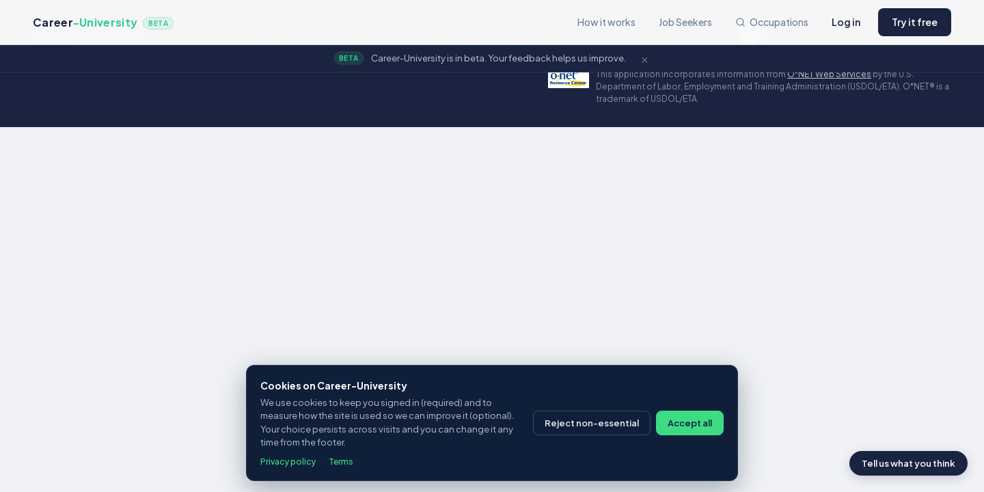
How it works (606, 22)
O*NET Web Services (829, 74)
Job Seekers (685, 22)
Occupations (771, 22)
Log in (846, 22)
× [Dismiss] (644, 58)
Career (103, 22)
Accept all (690, 423)
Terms (341, 461)
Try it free (915, 22)
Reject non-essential (592, 423)
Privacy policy (288, 461)
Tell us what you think (908, 463)
